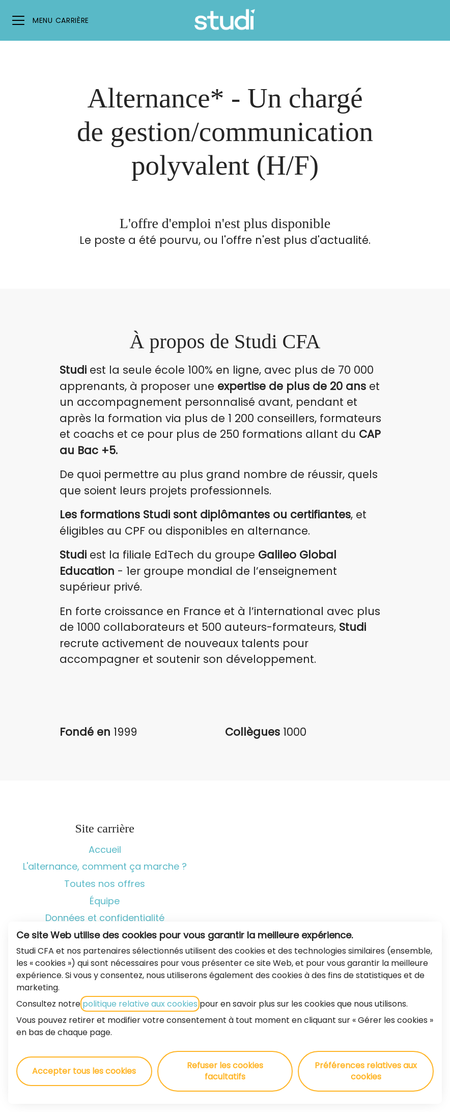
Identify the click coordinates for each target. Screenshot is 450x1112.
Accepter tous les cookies (84, 1071)
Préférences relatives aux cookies (366, 1071)
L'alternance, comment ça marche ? (105, 866)
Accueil (105, 849)
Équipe (105, 901)
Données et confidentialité (104, 917)
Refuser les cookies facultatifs (225, 1071)
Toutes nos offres (104, 883)
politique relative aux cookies (140, 1004)
